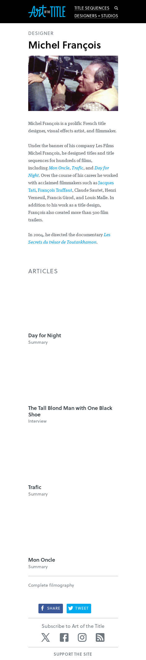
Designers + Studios (96, 16)
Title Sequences (91, 8)
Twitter (46, 637)
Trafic (77, 168)
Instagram (82, 637)
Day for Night (44, 335)
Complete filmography (51, 585)
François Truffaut (55, 190)
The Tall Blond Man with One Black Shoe (70, 411)
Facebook (64, 637)
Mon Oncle (59, 168)
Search (116, 8)
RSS (100, 637)
